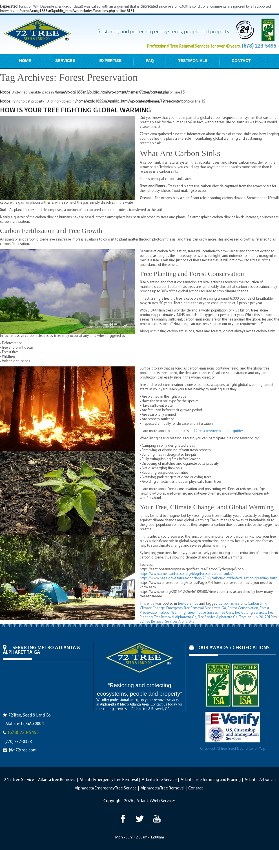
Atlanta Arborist (259, 780)
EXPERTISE (110, 60)
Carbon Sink (257, 604)
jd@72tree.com (23, 750)
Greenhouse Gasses (202, 613)
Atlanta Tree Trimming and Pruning (211, 780)
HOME (25, 60)
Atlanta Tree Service (159, 780)
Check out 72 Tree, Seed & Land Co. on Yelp (232, 749)
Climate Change (152, 608)
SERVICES (65, 60)
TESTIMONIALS (192, 60)
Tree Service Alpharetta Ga (218, 617)
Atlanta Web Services (156, 801)
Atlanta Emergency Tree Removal (108, 780)
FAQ (150, 60)
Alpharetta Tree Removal (162, 788)
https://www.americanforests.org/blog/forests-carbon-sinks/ (186, 574)
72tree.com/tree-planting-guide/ (218, 431)
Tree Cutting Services (250, 613)
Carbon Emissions (232, 604)
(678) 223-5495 (259, 45)
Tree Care (226, 613)
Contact (195, 788)
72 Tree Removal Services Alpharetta (167, 622)
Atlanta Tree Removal (57, 780)
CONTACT (241, 60)
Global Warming (173, 613)
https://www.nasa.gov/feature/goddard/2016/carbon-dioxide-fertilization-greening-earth (208, 578)
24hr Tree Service (19, 780)
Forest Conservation (243, 608)
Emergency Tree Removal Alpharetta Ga (196, 608)
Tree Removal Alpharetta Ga (175, 617)
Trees (243, 617)
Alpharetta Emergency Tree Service (106, 788)
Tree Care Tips (188, 604)
